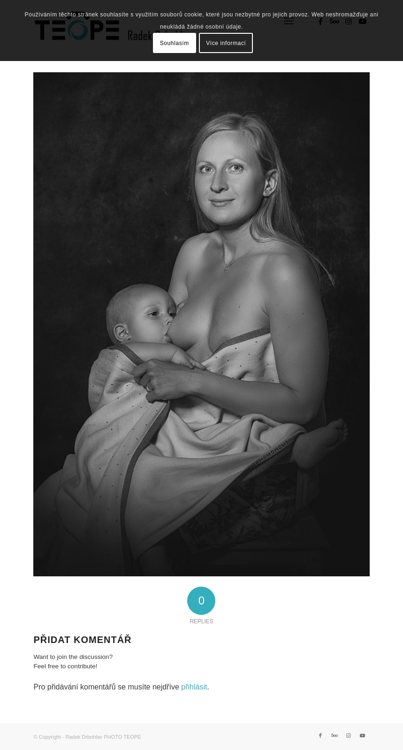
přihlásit (194, 687)
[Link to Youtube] (363, 735)
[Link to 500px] (334, 735)
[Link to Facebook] (320, 735)
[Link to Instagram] (349, 735)
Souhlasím (174, 43)
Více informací (226, 43)
